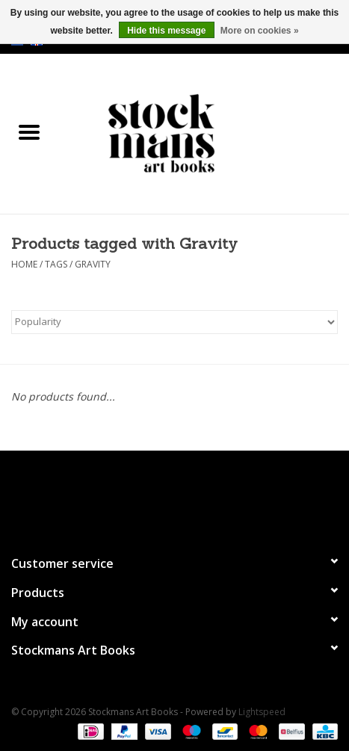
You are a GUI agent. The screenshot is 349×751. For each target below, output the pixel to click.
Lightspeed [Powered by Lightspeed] (261, 711)
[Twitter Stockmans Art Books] (175, 496)
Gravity (93, 264)
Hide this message (166, 30)
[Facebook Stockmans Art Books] (148, 496)
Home (24, 264)
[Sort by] (174, 322)
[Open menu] (29, 131)
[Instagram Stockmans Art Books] (202, 496)
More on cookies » (259, 30)
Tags (56, 264)
